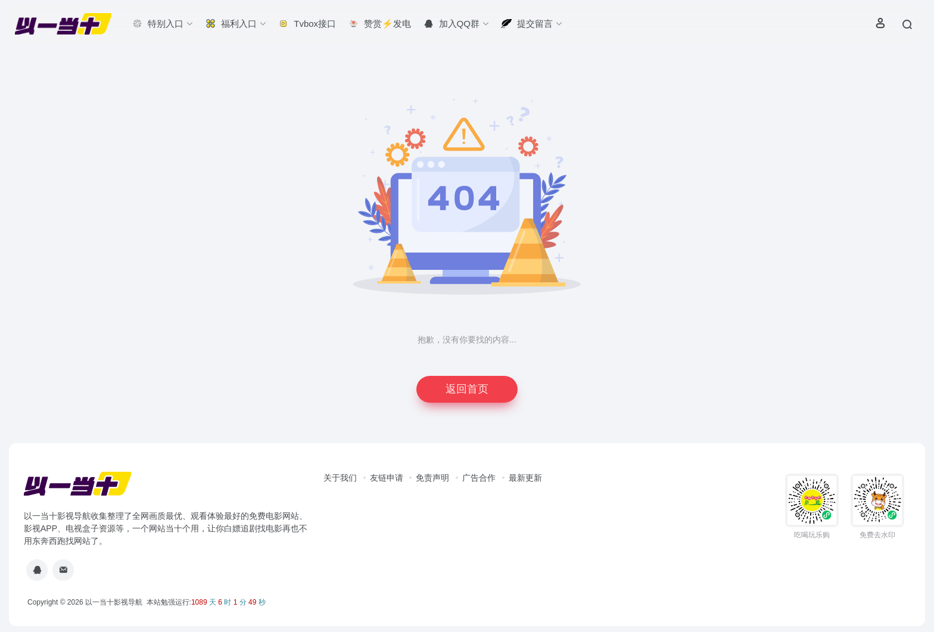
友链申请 (386, 477)
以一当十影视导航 (113, 602)
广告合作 (479, 477)
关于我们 (340, 477)
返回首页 (467, 389)
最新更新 (525, 477)
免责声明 (432, 477)
